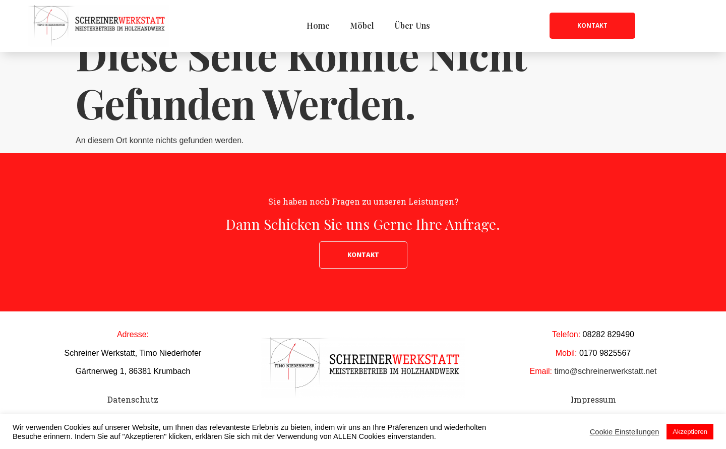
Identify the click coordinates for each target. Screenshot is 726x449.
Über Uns (412, 25)
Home (318, 25)
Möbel (362, 25)
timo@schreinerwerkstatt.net (605, 397)
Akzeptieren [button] (690, 431)
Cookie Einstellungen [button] (624, 432)
